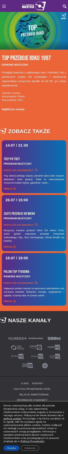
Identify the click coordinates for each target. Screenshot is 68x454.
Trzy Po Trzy (34, 161)
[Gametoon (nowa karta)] (36, 347)
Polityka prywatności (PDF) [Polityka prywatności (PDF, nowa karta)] (32, 388)
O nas (25, 383)
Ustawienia (29, 448)
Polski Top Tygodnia (34, 274)
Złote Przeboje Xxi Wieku (34, 215)
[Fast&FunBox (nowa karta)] (54, 356)
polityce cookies (12, 418)
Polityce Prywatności (32, 441)
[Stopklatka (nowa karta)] (36, 338)
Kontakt (37, 383)
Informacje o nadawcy (32, 399)
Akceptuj (11, 448)
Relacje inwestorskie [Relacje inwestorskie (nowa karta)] (34, 394)
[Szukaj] (65, 6)
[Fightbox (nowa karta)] (54, 347)
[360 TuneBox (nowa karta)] (45, 365)
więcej (8, 188)
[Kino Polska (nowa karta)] (17, 347)
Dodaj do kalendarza (18, 170)
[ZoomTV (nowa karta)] (54, 338)
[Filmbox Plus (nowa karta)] (18, 338)
